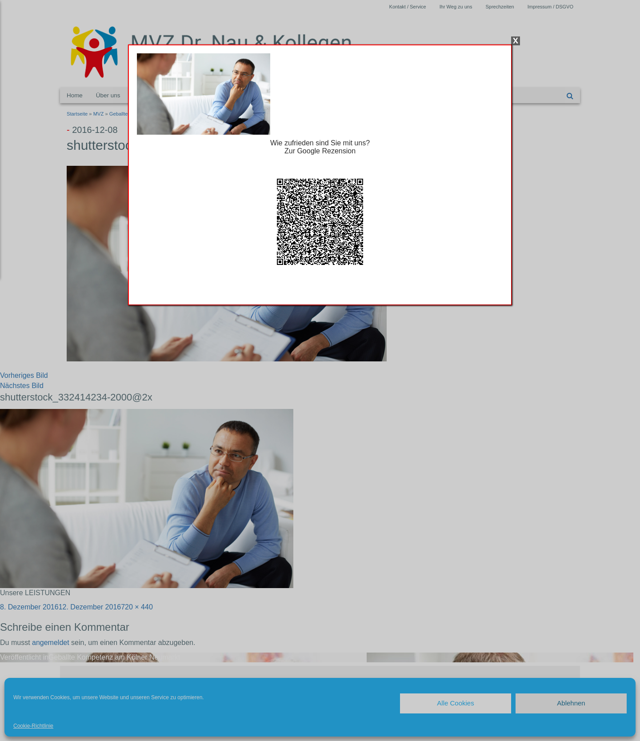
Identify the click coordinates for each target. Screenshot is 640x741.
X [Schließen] (515, 40)
